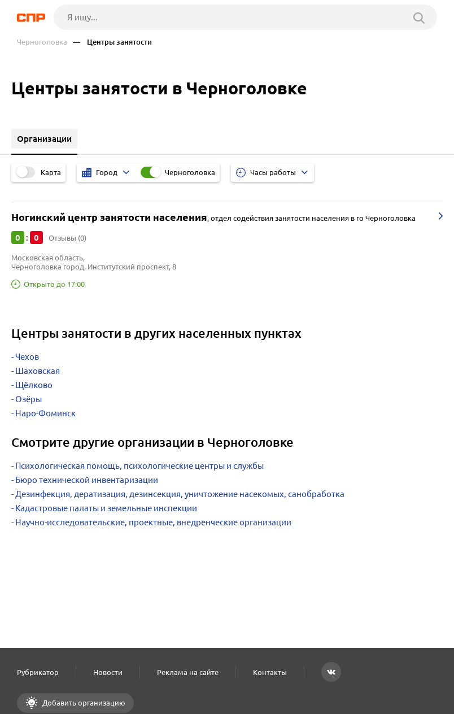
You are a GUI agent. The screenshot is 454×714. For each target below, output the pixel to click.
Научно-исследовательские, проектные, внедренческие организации (153, 522)
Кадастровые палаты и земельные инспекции (106, 508)
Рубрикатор (38, 672)
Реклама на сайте (188, 672)
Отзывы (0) (67, 237)
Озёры (28, 399)
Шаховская (37, 371)
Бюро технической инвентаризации (86, 480)
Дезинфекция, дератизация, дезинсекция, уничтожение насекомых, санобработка (179, 494)
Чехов (27, 356)
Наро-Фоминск (45, 413)
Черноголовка (42, 42)
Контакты (270, 672)
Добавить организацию (83, 702)
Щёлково (34, 385)
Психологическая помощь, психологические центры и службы (139, 466)
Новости (108, 672)
